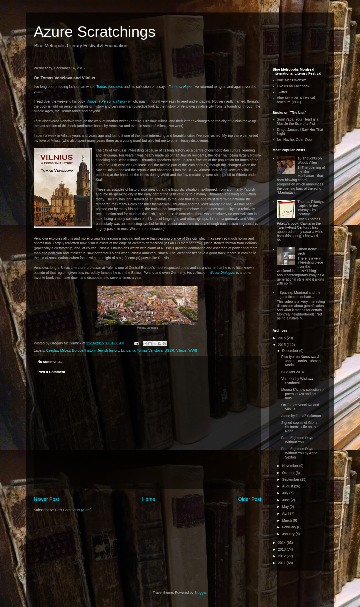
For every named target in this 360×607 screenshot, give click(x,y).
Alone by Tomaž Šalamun (301, 416)
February (289, 527)
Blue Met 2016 (292, 372)
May (286, 507)
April (286, 513)
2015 (282, 345)
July (285, 493)
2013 (282, 549)
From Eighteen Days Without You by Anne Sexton (299, 453)
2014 (282, 543)
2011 (282, 563)
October (289, 473)
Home (148, 499)
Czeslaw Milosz (58, 350)
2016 (282, 338)
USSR (169, 350)
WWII (192, 350)
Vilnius (181, 350)
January (289, 534)
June (286, 500)
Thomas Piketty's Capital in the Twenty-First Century (311, 208)
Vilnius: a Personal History (106, 101)
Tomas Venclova (149, 350)
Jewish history (108, 350)
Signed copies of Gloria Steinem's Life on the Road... (299, 427)
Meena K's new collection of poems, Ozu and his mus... (302, 394)
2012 (282, 556)
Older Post (249, 499)
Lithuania (128, 350)
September (291, 479)
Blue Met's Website (292, 80)
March (287, 520)
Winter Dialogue (221, 273)
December (290, 351)
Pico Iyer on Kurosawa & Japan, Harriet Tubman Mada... (300, 361)
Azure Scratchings (95, 31)
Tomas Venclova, (109, 87)
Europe (77, 350)
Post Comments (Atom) (73, 510)
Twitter (282, 92)
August (288, 486)
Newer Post (46, 499)
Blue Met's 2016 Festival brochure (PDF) (296, 100)
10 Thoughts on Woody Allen (310, 160)
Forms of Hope (180, 87)
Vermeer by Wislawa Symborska (297, 381)
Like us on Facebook (293, 86)
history (90, 350)
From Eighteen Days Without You (297, 440)
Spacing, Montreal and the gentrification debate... (300, 295)
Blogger (200, 593)
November (290, 466)
